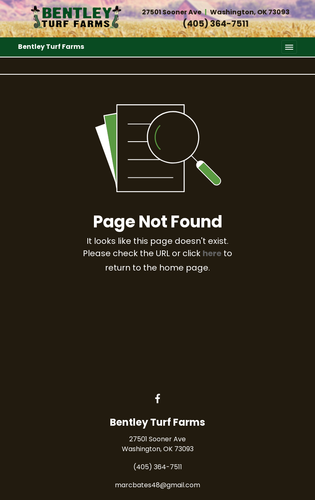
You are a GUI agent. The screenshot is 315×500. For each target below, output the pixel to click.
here (212, 253)
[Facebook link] (157, 399)
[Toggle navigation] (289, 47)
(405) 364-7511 (216, 24)
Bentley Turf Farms (51, 46)
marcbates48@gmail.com (157, 485)
